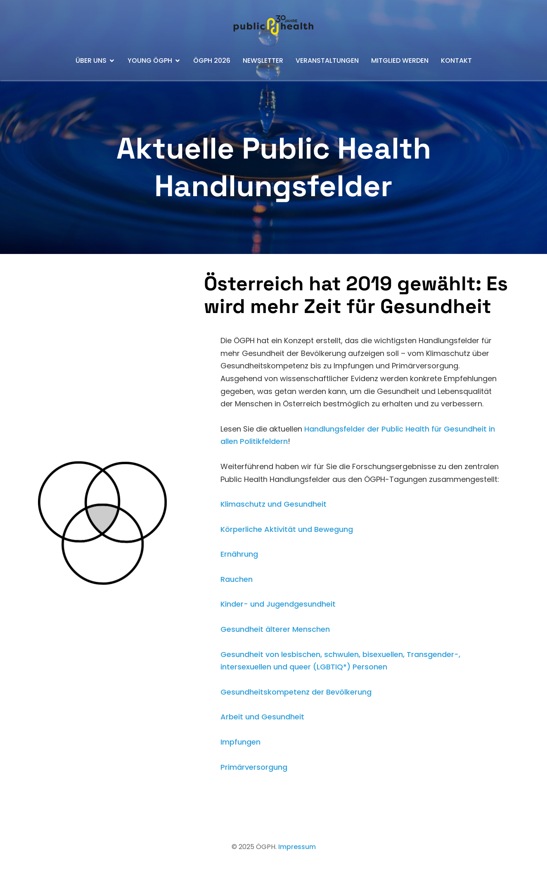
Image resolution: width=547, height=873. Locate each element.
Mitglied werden (400, 60)
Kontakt (456, 60)
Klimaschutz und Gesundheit (273, 504)
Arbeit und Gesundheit (262, 717)
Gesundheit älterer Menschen (275, 629)
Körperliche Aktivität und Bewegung (286, 529)
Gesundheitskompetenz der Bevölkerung (296, 692)
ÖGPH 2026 (211, 60)
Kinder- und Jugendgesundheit (278, 604)
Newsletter (263, 60)
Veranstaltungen (327, 60)
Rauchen (236, 579)
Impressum (297, 847)
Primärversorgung (253, 767)
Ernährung (239, 554)
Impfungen (240, 742)
